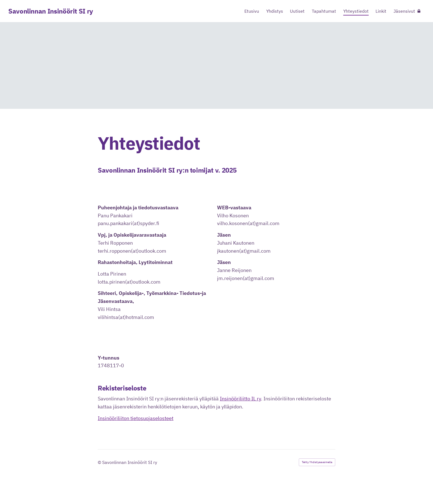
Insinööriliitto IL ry (240, 398)
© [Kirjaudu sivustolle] (100, 462)
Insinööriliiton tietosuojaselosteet (135, 418)
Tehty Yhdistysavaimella (317, 462)
